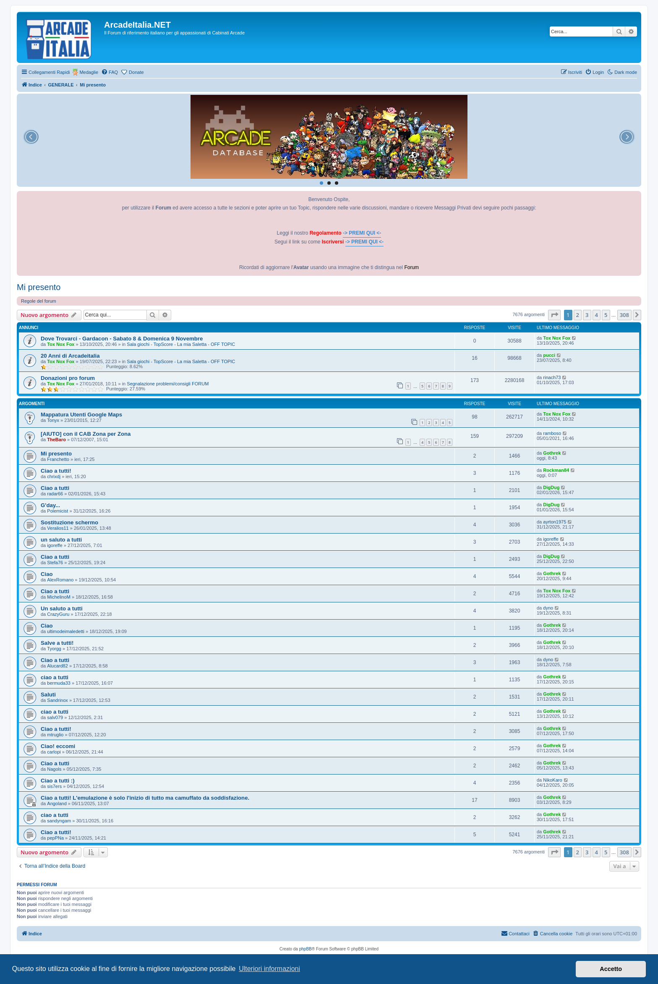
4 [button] (596, 315)
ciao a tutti (54, 677)
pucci (549, 355)
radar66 (55, 493)
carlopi (53, 751)
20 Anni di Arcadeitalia (70, 356)
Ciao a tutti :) (58, 780)
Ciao (47, 574)
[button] (554, 315)
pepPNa (55, 837)
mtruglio (55, 734)
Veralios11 (57, 528)
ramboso (552, 433)
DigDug (551, 487)
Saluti (48, 694)
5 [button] (605, 315)
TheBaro (56, 439)
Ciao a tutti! (56, 471)
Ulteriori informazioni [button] (269, 968)
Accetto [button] (611, 969)
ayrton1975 (554, 521)
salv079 (55, 717)
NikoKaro (552, 779)
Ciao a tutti (55, 488)
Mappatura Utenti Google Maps (81, 414)
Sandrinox (57, 700)
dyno (548, 607)
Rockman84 (556, 470)
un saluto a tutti (61, 539)
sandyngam (59, 820)
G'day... (50, 505)
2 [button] (577, 315)
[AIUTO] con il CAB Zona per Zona (86, 434)
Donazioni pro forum (68, 378)
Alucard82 (57, 665)
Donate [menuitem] (136, 72)
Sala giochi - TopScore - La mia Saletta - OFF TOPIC (181, 344)
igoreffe (55, 545)
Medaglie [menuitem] (88, 72)
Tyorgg (54, 648)
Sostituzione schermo (69, 522)
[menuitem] (109, 72)
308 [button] (624, 315)
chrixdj (53, 476)
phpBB (305, 949)
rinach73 (552, 377)
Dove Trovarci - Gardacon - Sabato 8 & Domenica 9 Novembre (122, 338)
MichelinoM (58, 596)
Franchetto (58, 459)
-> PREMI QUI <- (362, 233)
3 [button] (586, 315)
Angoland (57, 803)
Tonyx (53, 420)
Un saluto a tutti (62, 608)
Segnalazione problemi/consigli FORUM (168, 383)
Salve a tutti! (57, 643)
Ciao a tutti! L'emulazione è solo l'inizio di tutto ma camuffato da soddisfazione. (145, 798)
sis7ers (54, 786)
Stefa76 (55, 562)
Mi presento (39, 287)
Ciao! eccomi (58, 746)
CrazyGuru (58, 614)
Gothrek (552, 452)
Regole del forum (38, 301)
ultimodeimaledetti (65, 631)
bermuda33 (58, 683)
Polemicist (57, 510)
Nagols (54, 769)
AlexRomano (60, 579)
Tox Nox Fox (60, 344)
